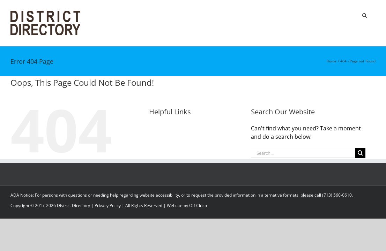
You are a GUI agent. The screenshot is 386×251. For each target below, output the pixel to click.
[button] (373, 14)
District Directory (73, 205)
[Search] (360, 153)
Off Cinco (198, 205)
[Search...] (303, 153)
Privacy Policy (108, 205)
